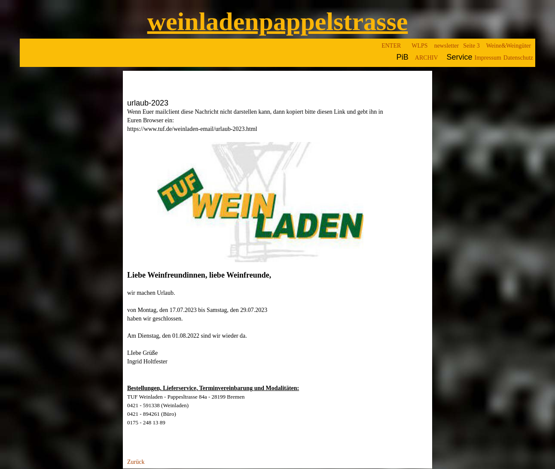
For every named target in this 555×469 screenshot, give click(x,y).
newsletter (446, 45)
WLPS (419, 45)
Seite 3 (471, 45)
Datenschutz (518, 57)
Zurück (135, 462)
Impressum (488, 57)
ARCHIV (426, 57)
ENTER (391, 45)
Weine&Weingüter (508, 45)
